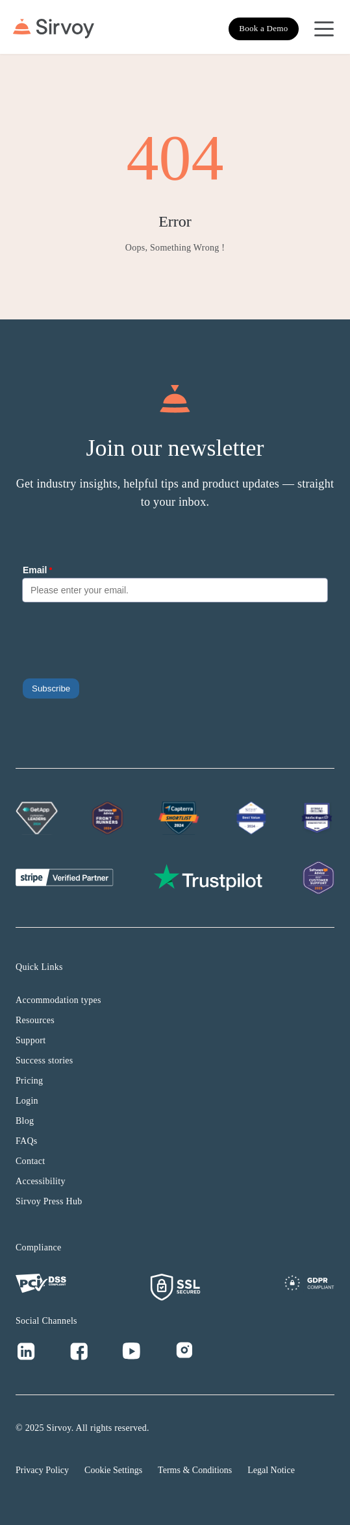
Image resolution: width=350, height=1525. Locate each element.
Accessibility (41, 1181)
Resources (35, 1020)
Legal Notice (271, 1470)
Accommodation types (58, 1000)
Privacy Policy (42, 1470)
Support (30, 1040)
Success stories (44, 1060)
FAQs (27, 1141)
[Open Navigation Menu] (324, 29)
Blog (25, 1121)
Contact (30, 1161)
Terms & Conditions (195, 1470)
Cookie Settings (113, 1470)
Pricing (29, 1080)
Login (27, 1101)
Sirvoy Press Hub (49, 1201)
